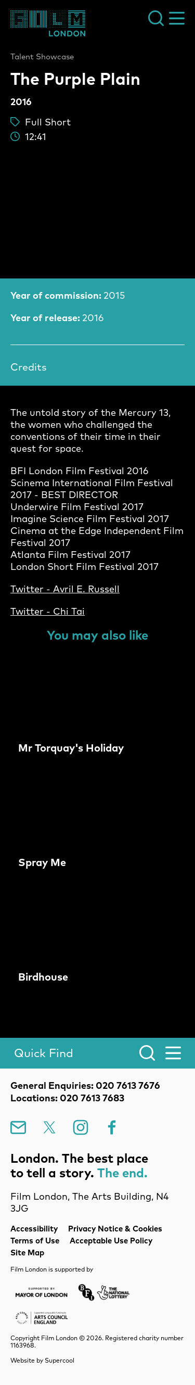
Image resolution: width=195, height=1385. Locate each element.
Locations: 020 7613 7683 (67, 1098)
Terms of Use (34, 1241)
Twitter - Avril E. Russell (65, 589)
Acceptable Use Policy (111, 1241)
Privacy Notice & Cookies (115, 1229)
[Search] (97, 1053)
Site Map (27, 1252)
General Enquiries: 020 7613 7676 (85, 1085)
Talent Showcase (42, 56)
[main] (97, 525)
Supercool (59, 1360)
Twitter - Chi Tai (47, 611)
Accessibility (34, 1229)
